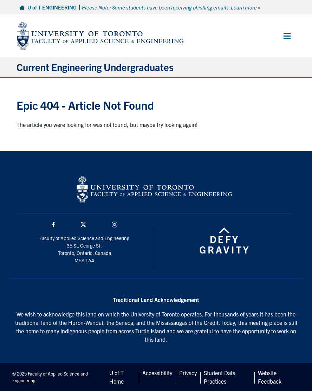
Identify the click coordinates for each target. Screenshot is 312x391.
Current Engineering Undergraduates (95, 66)
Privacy (188, 372)
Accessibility (157, 372)
